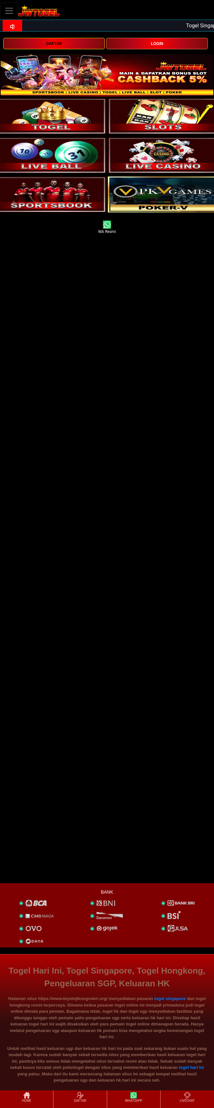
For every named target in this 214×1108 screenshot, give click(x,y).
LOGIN (157, 43)
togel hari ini (191, 1067)
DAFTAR (54, 43)
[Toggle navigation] (9, 11)
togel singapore (170, 998)
